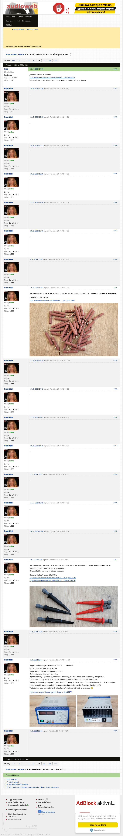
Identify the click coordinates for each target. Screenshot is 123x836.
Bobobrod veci (12, 779)
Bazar (21, 54)
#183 (115, 117)
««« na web (10, 17)
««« (13, 60)
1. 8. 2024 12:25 (36, 631)
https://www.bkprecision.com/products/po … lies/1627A (51, 692)
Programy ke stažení (17, 805)
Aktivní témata (44, 802)
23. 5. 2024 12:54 (36, 202)
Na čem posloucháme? (17, 809)
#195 (115, 503)
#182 (115, 88)
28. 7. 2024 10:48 (36, 531)
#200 (115, 731)
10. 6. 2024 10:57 (36, 288)
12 (50, 60)
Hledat (17, 21)
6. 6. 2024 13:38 (36, 259)
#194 (115, 474)
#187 (115, 231)
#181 (115, 69)
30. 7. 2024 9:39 (36, 560)
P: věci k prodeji (13, 782)
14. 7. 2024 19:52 (36, 503)
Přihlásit (9, 25)
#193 (115, 446)
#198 (115, 631)
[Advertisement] (70, 23)
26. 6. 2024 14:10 (36, 446)
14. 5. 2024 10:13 (36, 145)
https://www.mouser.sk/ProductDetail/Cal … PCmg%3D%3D (53, 578)
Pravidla (9, 21)
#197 (115, 559)
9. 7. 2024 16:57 (36, 474)
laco (6, 69)
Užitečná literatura (16, 802)
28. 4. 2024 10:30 (36, 88)
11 (44, 60)
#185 (115, 174)
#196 (115, 531)
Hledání (41, 799)
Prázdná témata (31, 29)
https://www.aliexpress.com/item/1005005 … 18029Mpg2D (52, 77)
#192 (115, 417)
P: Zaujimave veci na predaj (17, 784)
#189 (115, 288)
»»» (55, 60)
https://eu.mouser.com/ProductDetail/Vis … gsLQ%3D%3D (52, 300)
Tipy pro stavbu (15, 799)
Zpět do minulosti (16, 814)
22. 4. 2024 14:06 (36, 69)
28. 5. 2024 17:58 (36, 231)
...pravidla (41, 814)
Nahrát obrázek (46, 812)
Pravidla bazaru (15, 819)
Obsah (20, 17)
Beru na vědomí (98, 824)
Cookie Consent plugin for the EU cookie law (97, 830)
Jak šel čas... (13, 817)
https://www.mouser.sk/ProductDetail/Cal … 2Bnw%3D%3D (52, 581)
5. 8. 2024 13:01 (36, 731)
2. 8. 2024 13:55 (36, 660)
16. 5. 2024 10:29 (36, 174)
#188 (115, 259)
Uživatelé (28, 17)
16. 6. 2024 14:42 (36, 389)
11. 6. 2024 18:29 (36, 360)
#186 (115, 202)
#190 (115, 360)
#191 (115, 389)
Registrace (26, 21)
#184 (115, 145)
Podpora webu (46, 807)
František (8, 88)
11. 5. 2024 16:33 (36, 117)
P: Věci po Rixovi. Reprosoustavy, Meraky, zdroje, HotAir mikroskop (33, 787)
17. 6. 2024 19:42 (36, 417)
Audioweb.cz (11, 54)
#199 (115, 660)
